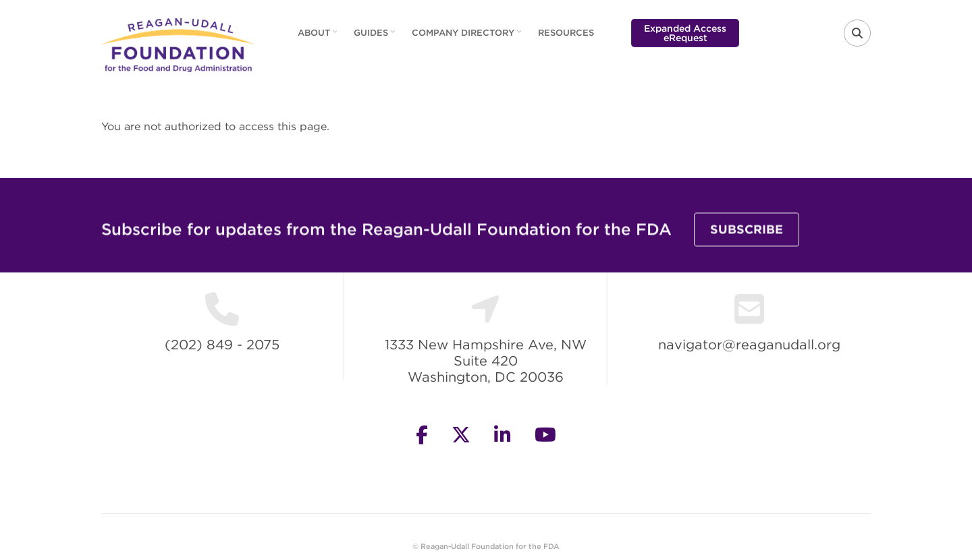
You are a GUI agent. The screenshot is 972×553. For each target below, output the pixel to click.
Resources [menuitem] (566, 32)
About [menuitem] (319, 37)
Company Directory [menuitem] (468, 37)
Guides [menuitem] (376, 37)
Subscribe (746, 235)
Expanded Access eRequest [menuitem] (685, 33)
